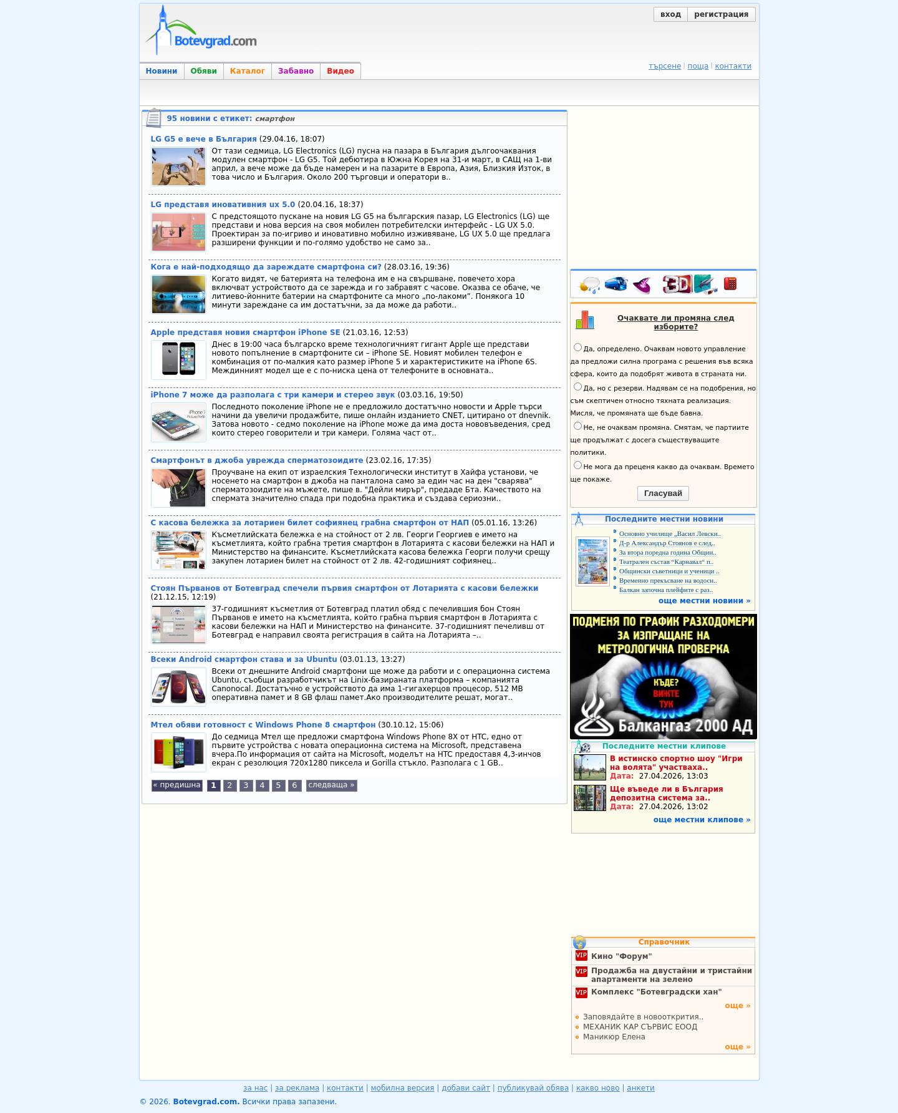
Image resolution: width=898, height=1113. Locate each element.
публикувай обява (533, 1088)
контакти (733, 66)
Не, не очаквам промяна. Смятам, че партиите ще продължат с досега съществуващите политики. (660, 439)
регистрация (721, 14)
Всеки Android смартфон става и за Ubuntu (244, 659)
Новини (162, 71)
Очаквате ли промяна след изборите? (676, 322)
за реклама (297, 1088)
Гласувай (663, 493)
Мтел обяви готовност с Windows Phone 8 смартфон (263, 725)
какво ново (598, 1088)
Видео (340, 71)
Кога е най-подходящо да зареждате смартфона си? (266, 267)
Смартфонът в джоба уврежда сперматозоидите (257, 460)
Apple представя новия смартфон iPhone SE (245, 332)
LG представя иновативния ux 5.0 (224, 204)
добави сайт (466, 1088)
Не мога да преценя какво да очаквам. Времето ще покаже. (663, 472)
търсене (665, 66)
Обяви (204, 71)
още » (738, 1005)
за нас (255, 1088)
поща (698, 66)
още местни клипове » (702, 819)
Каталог (247, 71)
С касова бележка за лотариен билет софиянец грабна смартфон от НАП (310, 522)
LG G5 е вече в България (204, 139)
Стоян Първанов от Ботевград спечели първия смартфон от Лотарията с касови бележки (345, 588)
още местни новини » (705, 600)
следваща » (331, 784)
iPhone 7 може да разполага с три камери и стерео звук (273, 395)
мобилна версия (403, 1088)
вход (670, 14)
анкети (641, 1088)
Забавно (296, 71)
